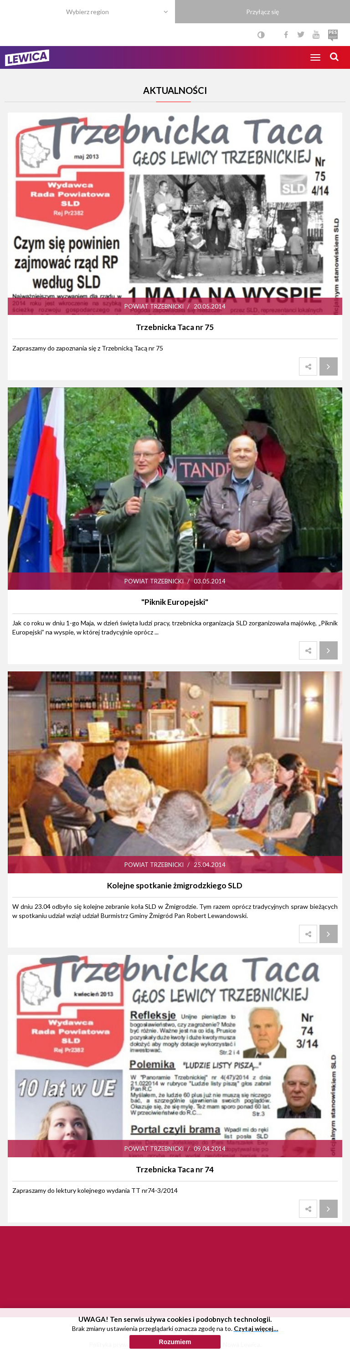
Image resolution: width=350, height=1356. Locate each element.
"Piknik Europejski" (174, 602)
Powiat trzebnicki (154, 306)
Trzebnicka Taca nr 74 (175, 1169)
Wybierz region (87, 11)
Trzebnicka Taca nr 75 (175, 327)
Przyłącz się (262, 11)
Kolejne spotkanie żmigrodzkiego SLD (174, 885)
